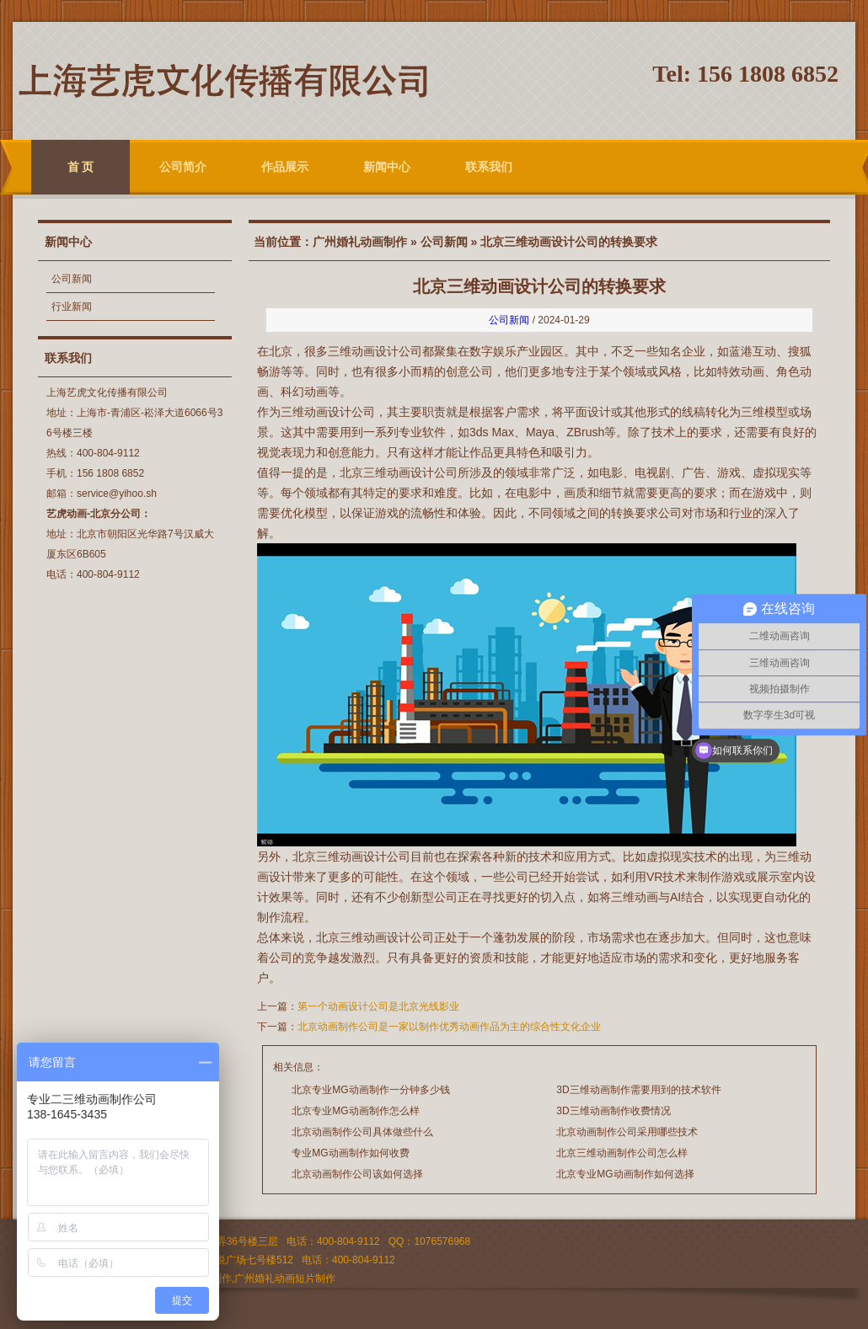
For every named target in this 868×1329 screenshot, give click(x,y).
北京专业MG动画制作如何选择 (625, 1174)
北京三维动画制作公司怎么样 (622, 1153)
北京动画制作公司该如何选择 (357, 1174)
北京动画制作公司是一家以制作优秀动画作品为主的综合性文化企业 (449, 1027)
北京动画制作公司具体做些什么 (362, 1132)
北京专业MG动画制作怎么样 (355, 1111)
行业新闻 (71, 306)
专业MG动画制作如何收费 (350, 1153)
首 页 (80, 166)
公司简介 (182, 166)
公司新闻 (71, 279)
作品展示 (284, 166)
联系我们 (488, 166)
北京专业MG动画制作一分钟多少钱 (370, 1090)
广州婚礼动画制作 (360, 241)
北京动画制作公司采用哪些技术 (627, 1132)
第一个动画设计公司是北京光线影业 (378, 1006)
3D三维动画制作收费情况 (613, 1111)
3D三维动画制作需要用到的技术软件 (638, 1090)
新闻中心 (386, 166)
